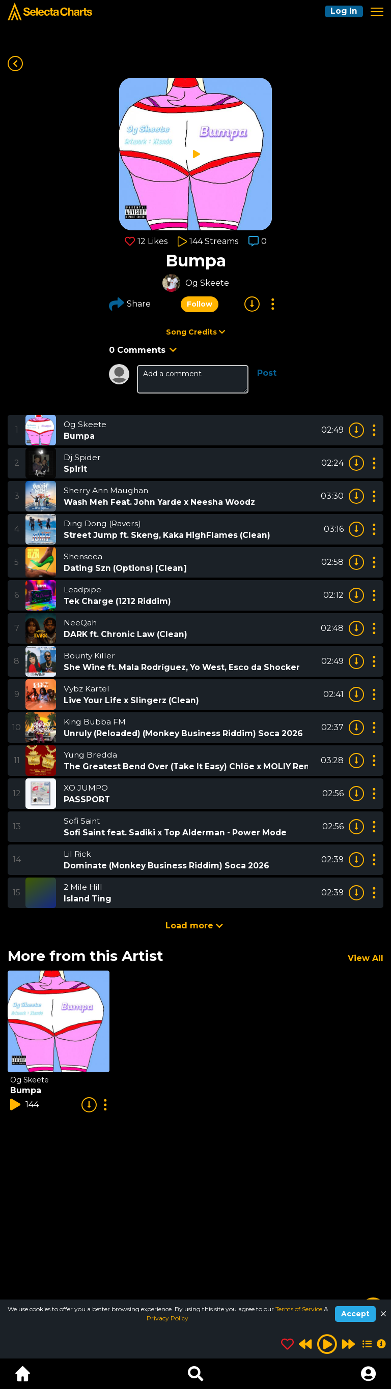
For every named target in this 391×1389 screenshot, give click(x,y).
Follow (199, 304)
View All (365, 958)
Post (266, 373)
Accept (355, 1313)
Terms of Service (299, 1309)
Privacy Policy (167, 1318)
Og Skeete (207, 283)
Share (130, 304)
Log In (343, 11)
